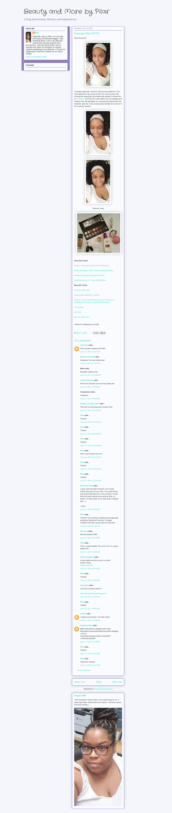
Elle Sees (84, 531)
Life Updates (79, 307)
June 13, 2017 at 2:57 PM (90, 352)
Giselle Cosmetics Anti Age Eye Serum (89, 275)
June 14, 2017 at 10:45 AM (90, 410)
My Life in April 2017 (82, 290)
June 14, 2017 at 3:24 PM (90, 526)
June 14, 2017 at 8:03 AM (90, 399)
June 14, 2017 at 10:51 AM (90, 422)
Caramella (84, 585)
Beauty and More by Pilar (66, 11)
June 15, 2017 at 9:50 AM (90, 552)
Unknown (84, 345)
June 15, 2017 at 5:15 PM (90, 569)
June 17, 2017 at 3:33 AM (90, 620)
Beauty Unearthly (87, 357)
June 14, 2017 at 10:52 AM (90, 434)
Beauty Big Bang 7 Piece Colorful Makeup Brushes (94, 271)
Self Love (77, 312)
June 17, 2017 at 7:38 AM (90, 642)
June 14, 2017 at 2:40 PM (90, 509)
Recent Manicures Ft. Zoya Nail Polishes (90, 280)
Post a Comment (84, 670)
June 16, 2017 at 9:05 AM (90, 597)
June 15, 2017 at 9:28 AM (90, 538)
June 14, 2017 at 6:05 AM (90, 387)
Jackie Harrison (86, 380)
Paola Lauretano (87, 557)
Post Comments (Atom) (103, 689)
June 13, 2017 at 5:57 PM (90, 363)
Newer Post (79, 682)
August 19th (80, 695)
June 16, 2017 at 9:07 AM (90, 609)
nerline (83, 614)
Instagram (80, 99)
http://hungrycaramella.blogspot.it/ (93, 593)
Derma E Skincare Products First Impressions (92, 266)
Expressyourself (86, 565)
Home (98, 682)
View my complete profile (36, 57)
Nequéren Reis (86, 625)
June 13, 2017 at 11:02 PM (90, 375)
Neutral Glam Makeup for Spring (86, 295)
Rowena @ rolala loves (89, 404)
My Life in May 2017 (82, 317)
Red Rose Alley (86, 486)
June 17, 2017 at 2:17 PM (90, 653)
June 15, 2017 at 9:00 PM (90, 580)
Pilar (82, 415)
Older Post (117, 682)
